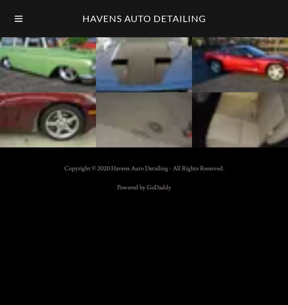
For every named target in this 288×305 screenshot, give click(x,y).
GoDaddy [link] (159, 187)
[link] (144, 18)
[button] (28, 18)
